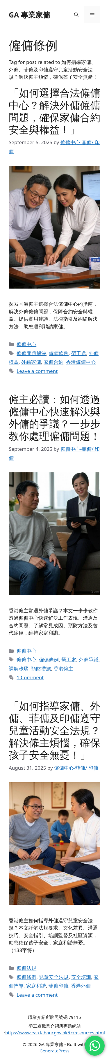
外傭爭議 (89, 659)
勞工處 (78, 353)
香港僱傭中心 (81, 362)
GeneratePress (54, 1051)
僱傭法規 (26, 968)
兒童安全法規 (54, 977)
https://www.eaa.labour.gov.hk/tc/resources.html (55, 1032)
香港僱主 (63, 668)
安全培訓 (81, 977)
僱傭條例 (59, 353)
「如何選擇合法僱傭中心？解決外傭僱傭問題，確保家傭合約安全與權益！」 (54, 111)
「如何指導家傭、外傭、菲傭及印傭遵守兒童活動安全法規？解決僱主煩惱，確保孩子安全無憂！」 (54, 730)
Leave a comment (37, 371)
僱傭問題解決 (31, 353)
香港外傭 (81, 985)
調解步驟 (18, 668)
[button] (76, 14)
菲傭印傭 (58, 985)
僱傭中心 (26, 344)
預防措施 (41, 668)
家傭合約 (53, 362)
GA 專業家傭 (29, 15)
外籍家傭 (31, 362)
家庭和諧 (36, 985)
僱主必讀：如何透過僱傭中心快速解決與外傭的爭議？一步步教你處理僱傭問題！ (54, 417)
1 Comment (30, 677)
